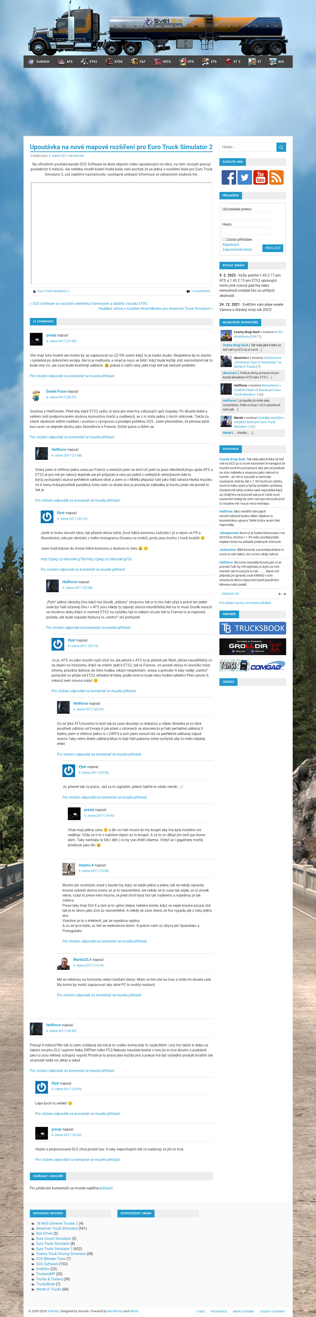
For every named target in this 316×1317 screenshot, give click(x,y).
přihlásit (106, 1188)
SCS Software (47, 1264)
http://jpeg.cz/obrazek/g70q (63, 559)
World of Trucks (48, 1289)
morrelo (78, 155)
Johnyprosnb (228, 533)
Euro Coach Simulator (53, 1238)
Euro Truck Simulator (53, 1243)
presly (51, 335)
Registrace (230, 244)
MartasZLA (82, 959)
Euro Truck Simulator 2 (53, 291)
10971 (255, 336)
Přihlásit (273, 248)
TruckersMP (45, 1274)
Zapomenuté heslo (237, 249)
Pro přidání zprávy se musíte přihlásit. (245, 603)
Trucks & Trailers (49, 1279)
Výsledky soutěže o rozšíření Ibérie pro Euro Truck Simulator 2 (259, 422)
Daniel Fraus (56, 391)
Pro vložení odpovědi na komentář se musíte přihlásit (72, 376)
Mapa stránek (243, 1311)
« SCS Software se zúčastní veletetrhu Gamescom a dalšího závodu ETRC (88, 303)
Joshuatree (227, 549)
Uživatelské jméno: (237, 209)
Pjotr (61, 513)
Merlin (134, 1311)
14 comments (200, 291)
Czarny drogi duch (232, 459)
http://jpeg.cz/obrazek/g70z (109, 559)
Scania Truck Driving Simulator (61, 1254)
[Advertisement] (158, 102)
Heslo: (227, 224)
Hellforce (59, 449)
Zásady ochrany (272, 1311)
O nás (201, 1311)
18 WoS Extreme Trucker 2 (57, 1223)
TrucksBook (45, 1284)
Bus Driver (44, 1233)
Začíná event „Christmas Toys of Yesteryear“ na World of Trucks (257, 362)
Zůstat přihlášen (239, 239)
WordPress (115, 1311)
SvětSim (43, 1269)
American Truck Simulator (57, 1228)
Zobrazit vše (230, 593)
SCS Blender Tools (51, 1259)
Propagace (219, 1311)
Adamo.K (86, 865)
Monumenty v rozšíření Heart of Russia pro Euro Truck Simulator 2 (257, 390)
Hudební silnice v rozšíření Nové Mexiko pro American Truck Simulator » (156, 308)
